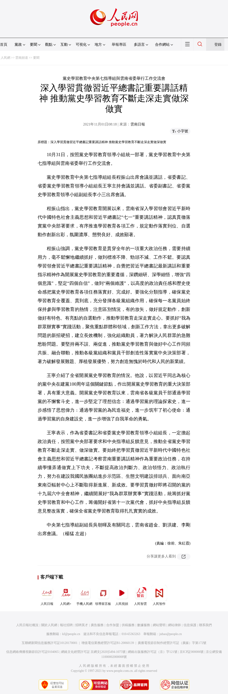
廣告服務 (97, 625)
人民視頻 (122, 595)
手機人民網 (84, 595)
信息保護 (190, 625)
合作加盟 (112, 625)
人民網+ (66, 595)
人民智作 (159, 595)
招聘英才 (81, 625)
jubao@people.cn (170, 634)
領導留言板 (103, 595)
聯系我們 (205, 625)
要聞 (36, 57)
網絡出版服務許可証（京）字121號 (152, 652)
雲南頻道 (21, 57)
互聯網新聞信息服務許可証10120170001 (50, 643)
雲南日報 (137, 124)
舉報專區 (119, 44)
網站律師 (174, 625)
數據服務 (143, 625)
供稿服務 (128, 625)
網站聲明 (159, 625)
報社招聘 (66, 625)
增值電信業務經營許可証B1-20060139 (107, 643)
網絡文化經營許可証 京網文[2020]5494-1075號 (93, 652)
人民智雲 (140, 595)
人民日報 (47, 595)
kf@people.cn (71, 634)
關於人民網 (49, 625)
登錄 (218, 44)
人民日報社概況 (27, 625)
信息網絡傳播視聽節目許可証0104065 (32, 652)
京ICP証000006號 (192, 652)
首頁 (3, 44)
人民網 (5, 57)
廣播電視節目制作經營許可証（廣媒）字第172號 (172, 643)
